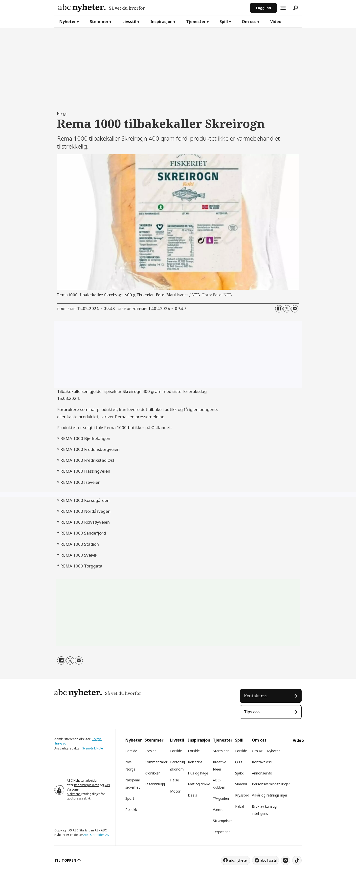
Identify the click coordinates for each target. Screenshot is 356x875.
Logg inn (263, 7)
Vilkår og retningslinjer (269, 795)
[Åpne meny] (283, 8)
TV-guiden (221, 798)
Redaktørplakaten (86, 785)
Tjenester (196, 21)
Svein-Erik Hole (92, 748)
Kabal (239, 806)
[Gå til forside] (152, 8)
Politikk (131, 809)
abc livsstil (268, 860)
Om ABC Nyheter (266, 750)
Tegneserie (221, 831)
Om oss (249, 21)
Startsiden (221, 750)
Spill (224, 21)
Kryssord (242, 795)
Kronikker (152, 773)
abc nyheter (238, 860)
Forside (131, 750)
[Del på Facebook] (279, 308)
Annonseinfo (262, 773)
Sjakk (239, 773)
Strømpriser (222, 820)
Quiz (238, 762)
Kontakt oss (255, 695)
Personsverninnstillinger (271, 784)
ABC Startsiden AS (96, 835)
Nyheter (67, 21)
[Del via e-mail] (294, 308)
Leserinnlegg (155, 784)
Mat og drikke (199, 784)
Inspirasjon (161, 21)
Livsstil (129, 21)
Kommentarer (156, 762)
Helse (174, 780)
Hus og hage (198, 773)
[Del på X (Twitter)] (286, 308)
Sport (129, 798)
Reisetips (195, 762)
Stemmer (99, 21)
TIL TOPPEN (65, 860)
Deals (192, 795)
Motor (175, 791)
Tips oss (252, 712)
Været (218, 809)
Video (275, 21)
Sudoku (241, 784)
